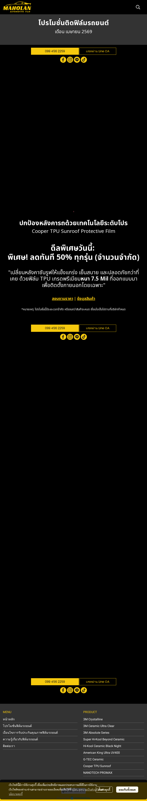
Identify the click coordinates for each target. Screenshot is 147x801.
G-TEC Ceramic (93, 759)
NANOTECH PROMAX (97, 772)
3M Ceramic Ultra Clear (98, 726)
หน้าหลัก (9, 719)
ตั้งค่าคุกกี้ (104, 789)
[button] (138, 7)
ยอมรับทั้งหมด (127, 789)
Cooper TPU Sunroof (97, 766)
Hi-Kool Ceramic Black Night (102, 746)
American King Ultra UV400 (101, 752)
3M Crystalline (93, 719)
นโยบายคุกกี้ (16, 794)
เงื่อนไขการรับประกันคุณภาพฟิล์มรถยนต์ (30, 732)
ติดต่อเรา (9, 746)
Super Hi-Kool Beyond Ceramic (103, 739)
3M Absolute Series (96, 732)
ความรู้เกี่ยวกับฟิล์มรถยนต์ (20, 739)
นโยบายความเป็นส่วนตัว (85, 789)
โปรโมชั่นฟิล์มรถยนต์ (17, 726)
